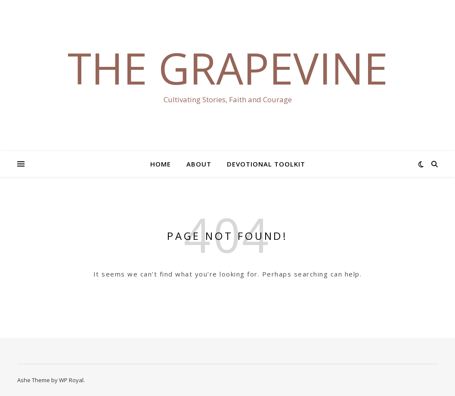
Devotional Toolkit (266, 164)
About (198, 164)
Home (160, 164)
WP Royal (71, 380)
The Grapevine (228, 67)
